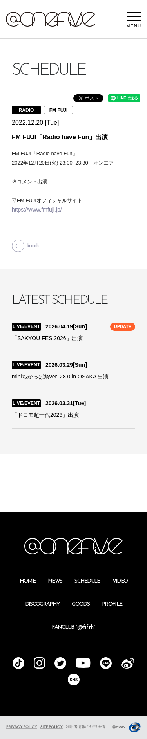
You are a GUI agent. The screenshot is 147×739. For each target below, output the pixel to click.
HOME (27, 581)
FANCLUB (73, 627)
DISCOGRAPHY (42, 604)
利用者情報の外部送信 (85, 727)
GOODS (80, 604)
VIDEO (120, 581)
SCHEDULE (87, 581)
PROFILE (112, 604)
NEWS (55, 581)
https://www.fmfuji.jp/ (37, 209)
